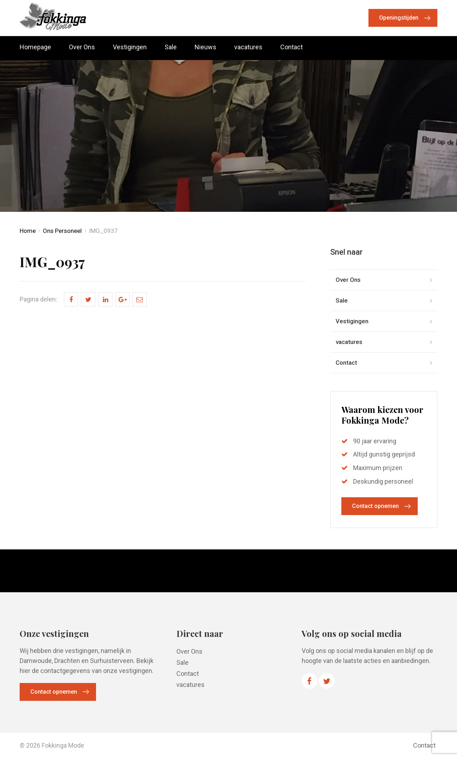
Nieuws (205, 47)
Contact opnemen (375, 506)
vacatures (248, 47)
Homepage (35, 47)
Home (28, 230)
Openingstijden (398, 17)
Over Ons (82, 47)
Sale (171, 47)
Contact (291, 47)
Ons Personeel (62, 230)
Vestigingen (130, 47)
